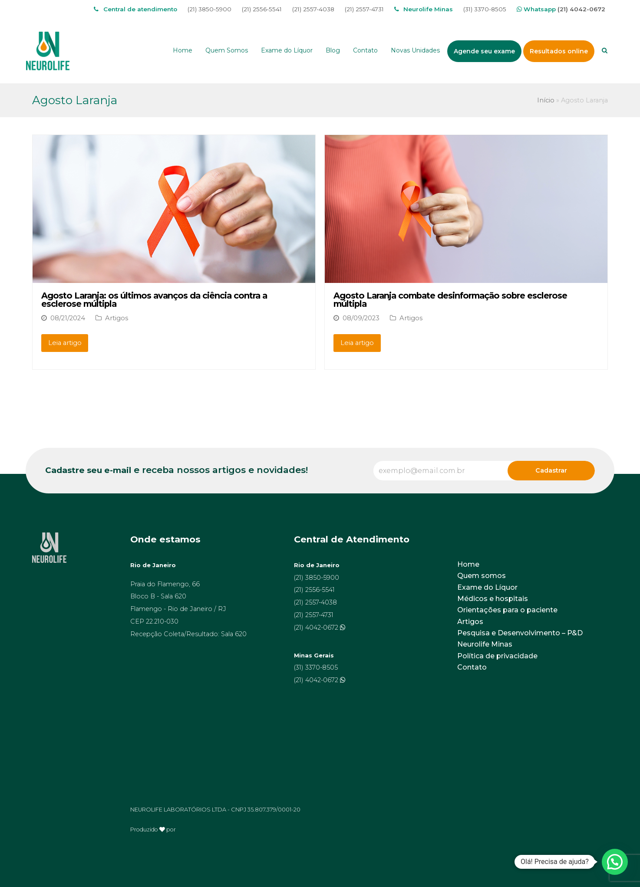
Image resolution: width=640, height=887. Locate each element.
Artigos (116, 318)
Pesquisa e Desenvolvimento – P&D (520, 633)
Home (468, 564)
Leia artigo (65, 343)
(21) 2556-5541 (262, 9)
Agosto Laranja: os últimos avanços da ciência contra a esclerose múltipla (154, 299)
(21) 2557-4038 (313, 9)
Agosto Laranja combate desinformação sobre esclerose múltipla (450, 299)
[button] (615, 862)
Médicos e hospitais (492, 599)
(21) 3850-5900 (209, 9)
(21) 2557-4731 (364, 9)
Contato (472, 667)
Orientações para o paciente (507, 610)
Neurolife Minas (484, 644)
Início (545, 100)
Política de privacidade (497, 656)
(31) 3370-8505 (484, 9)
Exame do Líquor (487, 587)
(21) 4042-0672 (581, 9)
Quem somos (481, 576)
